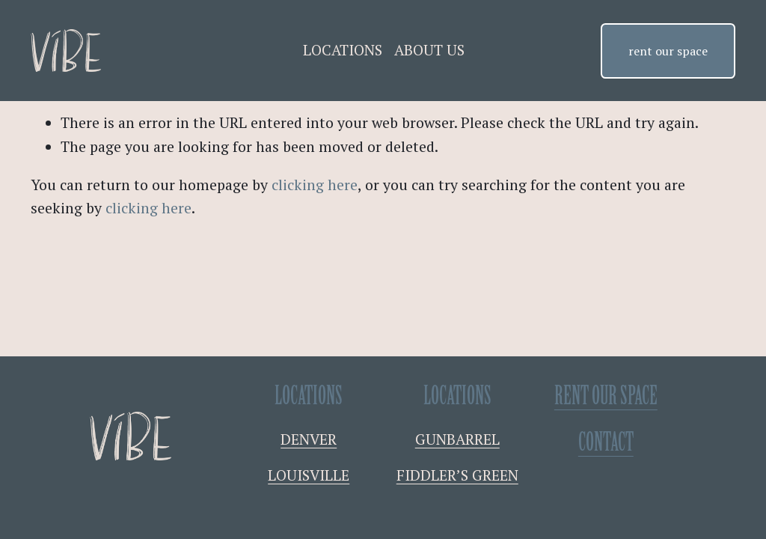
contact (606, 442)
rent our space (668, 51)
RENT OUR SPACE (606, 396)
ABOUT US (429, 50)
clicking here (315, 185)
